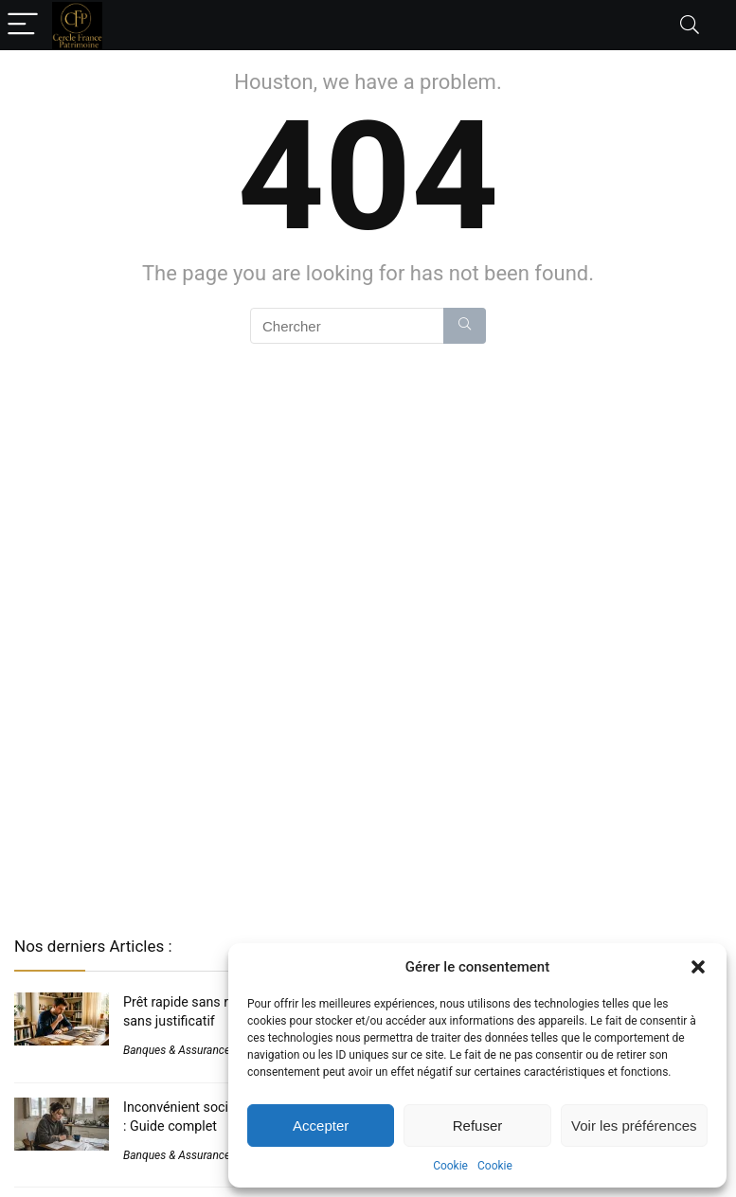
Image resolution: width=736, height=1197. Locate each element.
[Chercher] (464, 326)
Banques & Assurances (179, 1050)
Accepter (321, 1125)
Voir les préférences (634, 1125)
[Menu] (22, 25)
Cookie (450, 1165)
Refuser (478, 1125)
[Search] (689, 25)
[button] (698, 966)
